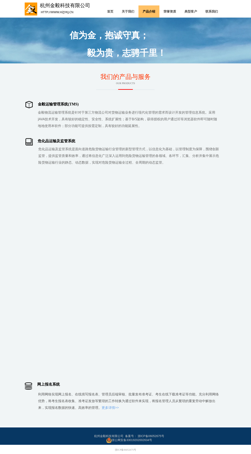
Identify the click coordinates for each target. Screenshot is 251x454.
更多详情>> (110, 407)
